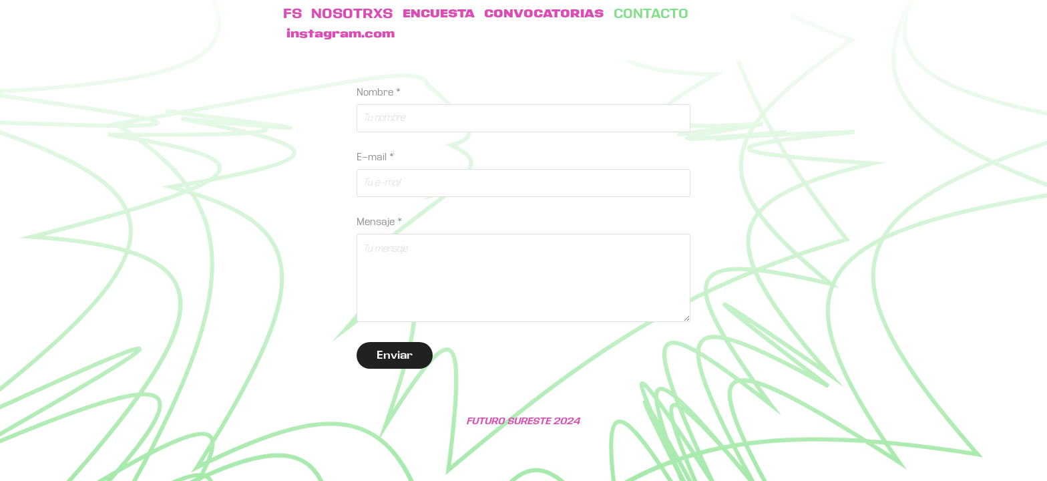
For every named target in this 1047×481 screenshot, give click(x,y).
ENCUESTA (439, 14)
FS (292, 14)
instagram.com (340, 34)
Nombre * (379, 93)
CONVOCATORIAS (544, 14)
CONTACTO (651, 14)
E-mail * (375, 157)
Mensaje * (379, 222)
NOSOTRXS (352, 14)
